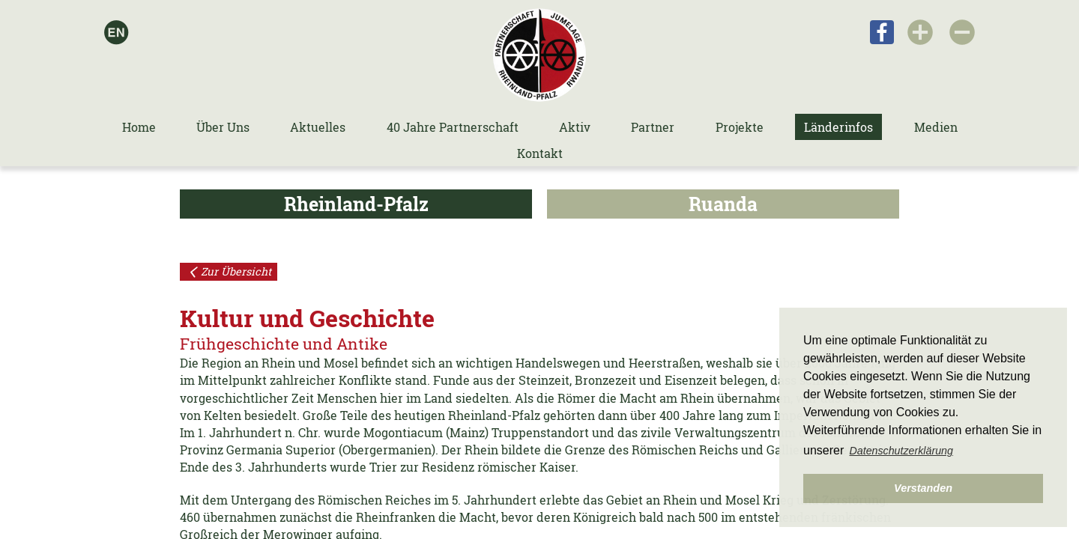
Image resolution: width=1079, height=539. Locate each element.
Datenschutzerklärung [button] (901, 451)
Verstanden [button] (923, 488)
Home (139, 127)
